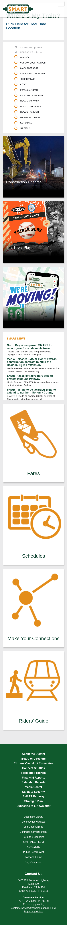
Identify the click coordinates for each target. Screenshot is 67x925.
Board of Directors (33, 758)
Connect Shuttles (33, 768)
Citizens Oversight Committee (33, 763)
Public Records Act (33, 852)
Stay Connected (33, 862)
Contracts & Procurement (33, 832)
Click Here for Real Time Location (26, 26)
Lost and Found (33, 857)
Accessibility (33, 847)
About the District (33, 753)
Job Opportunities (33, 826)
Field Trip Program (33, 772)
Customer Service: (33, 897)
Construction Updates (33, 821)
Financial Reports (33, 777)
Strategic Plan (33, 801)
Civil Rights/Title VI (33, 842)
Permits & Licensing (33, 837)
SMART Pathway (33, 796)
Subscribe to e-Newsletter (33, 805)
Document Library (33, 816)
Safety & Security (33, 791)
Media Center (33, 787)
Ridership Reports (33, 782)
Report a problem (33, 911)
